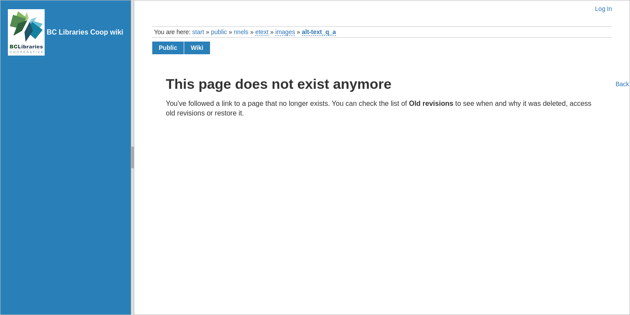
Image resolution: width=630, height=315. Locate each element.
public (219, 31)
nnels (241, 31)
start (198, 31)
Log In (603, 8)
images (285, 31)
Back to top (622, 84)
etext (261, 31)
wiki (197, 47)
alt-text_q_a (319, 31)
